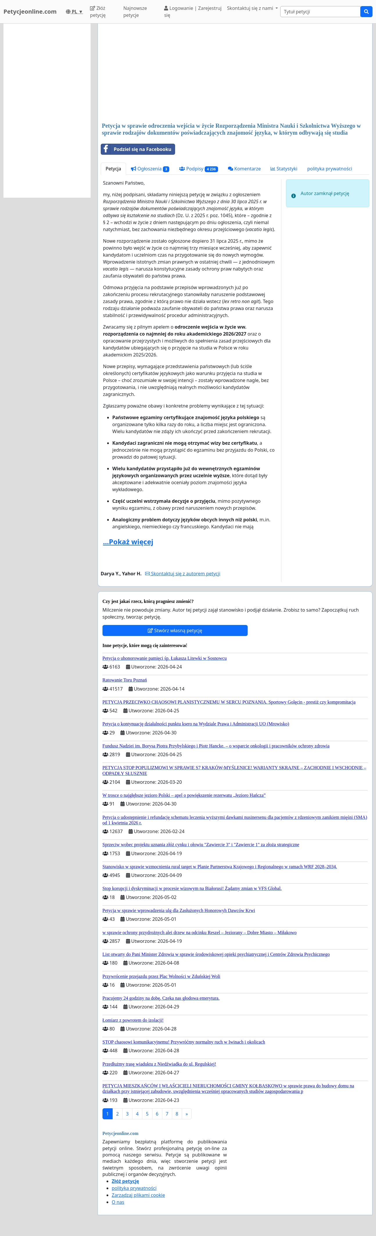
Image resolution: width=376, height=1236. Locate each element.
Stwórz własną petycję (175, 630)
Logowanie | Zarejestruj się (193, 11)
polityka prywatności (329, 168)
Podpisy (198, 168)
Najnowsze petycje (135, 11)
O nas (118, 1202)
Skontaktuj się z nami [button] (250, 8)
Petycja (113, 168)
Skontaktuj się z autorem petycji (182, 573)
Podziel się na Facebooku (136, 149)
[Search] (320, 11)
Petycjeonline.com (30, 11)
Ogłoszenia (150, 168)
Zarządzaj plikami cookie (138, 1195)
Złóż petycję (98, 11)
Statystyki (284, 168)
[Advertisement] (235, 73)
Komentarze (244, 168)
